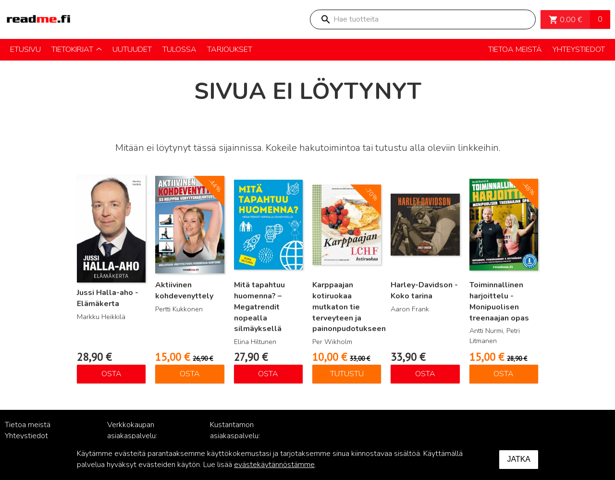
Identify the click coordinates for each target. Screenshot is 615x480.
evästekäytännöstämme (274, 464)
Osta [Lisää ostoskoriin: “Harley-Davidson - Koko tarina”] (425, 374)
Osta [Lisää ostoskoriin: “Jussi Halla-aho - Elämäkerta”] (111, 374)
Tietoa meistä (27, 424)
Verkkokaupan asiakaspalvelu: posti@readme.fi (134, 435)
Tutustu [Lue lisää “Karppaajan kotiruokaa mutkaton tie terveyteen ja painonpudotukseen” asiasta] (347, 374)
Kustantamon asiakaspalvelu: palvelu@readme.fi (241, 435)
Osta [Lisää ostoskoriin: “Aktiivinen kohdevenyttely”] (190, 374)
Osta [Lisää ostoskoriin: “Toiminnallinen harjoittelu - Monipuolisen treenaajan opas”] (503, 374)
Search (325, 19)
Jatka (518, 459)
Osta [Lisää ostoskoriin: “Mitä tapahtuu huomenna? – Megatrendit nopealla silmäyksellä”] (268, 374)
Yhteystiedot (26, 436)
